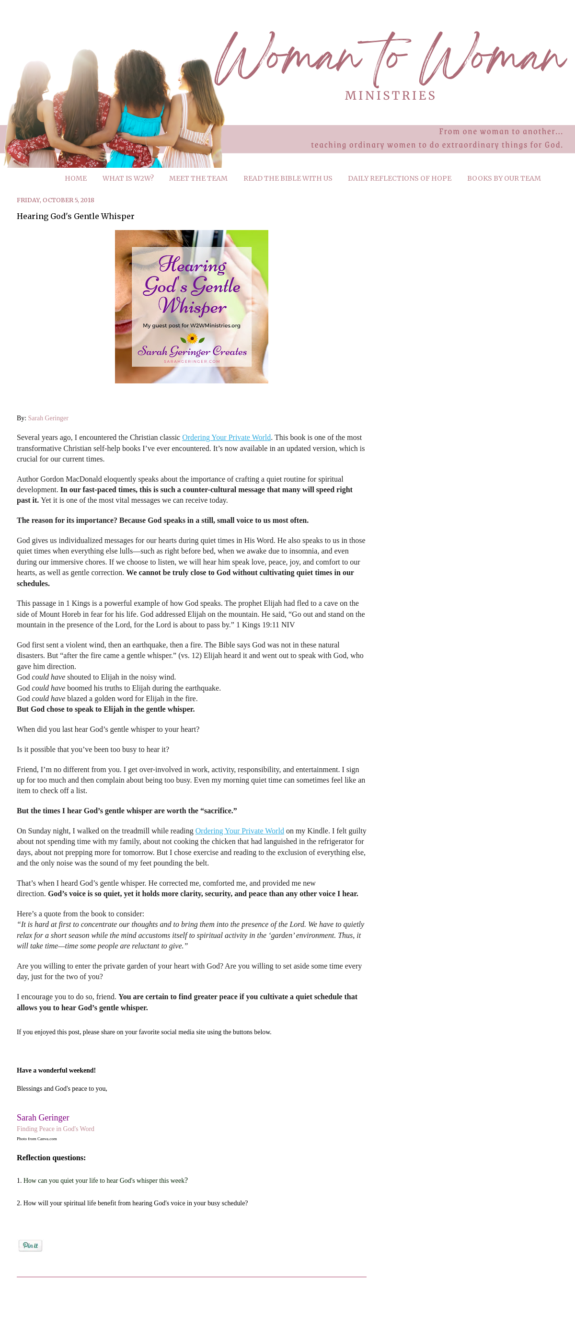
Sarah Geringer (48, 418)
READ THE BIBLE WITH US (288, 178)
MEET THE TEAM (198, 178)
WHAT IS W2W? (128, 178)
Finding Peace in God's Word (55, 1128)
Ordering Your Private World (226, 437)
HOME (76, 178)
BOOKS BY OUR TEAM (504, 178)
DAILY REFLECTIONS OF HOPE (399, 178)
